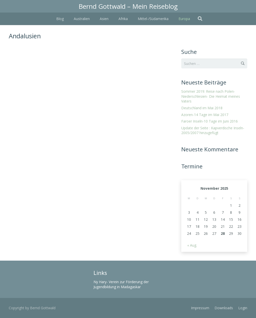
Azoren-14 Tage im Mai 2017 (204, 114)
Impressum (200, 307)
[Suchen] (200, 19)
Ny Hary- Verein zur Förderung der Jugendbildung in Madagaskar (121, 284)
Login (242, 307)
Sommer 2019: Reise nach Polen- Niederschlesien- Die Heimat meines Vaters (210, 96)
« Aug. (192, 245)
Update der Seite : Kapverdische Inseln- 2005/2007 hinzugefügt (212, 130)
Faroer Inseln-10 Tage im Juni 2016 (209, 121)
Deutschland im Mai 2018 (201, 107)
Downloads (223, 307)
